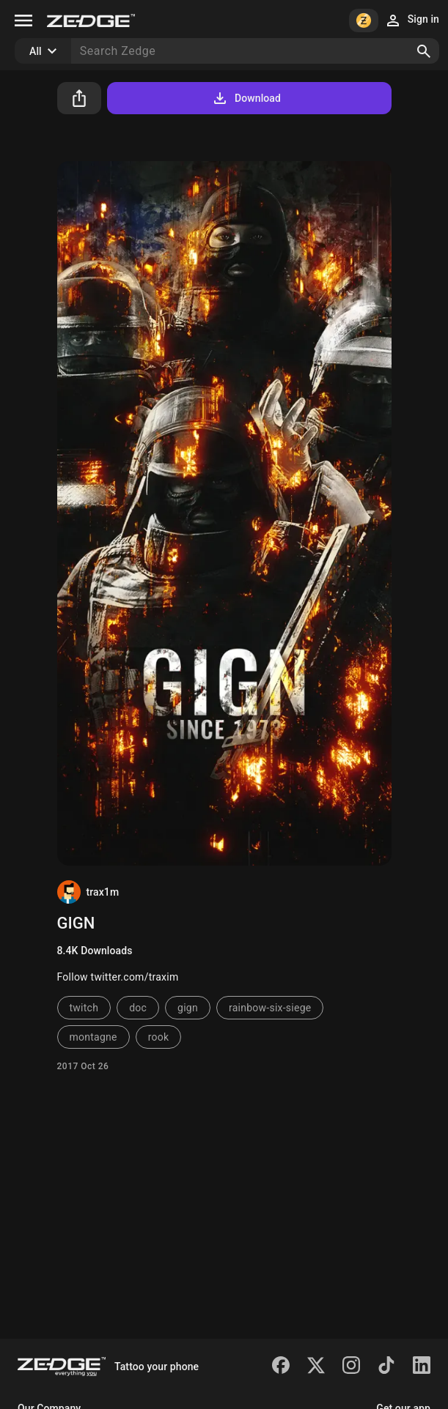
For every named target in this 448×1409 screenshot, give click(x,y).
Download (246, 98)
